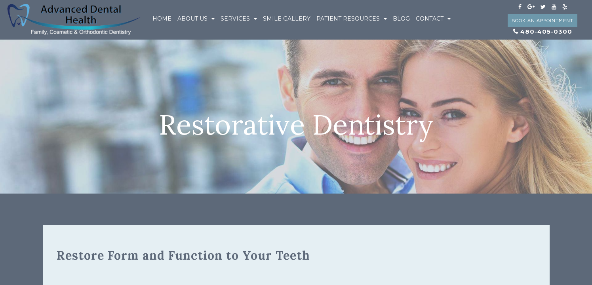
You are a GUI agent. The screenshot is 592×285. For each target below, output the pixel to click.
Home (161, 18)
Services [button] (239, 18)
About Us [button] (196, 18)
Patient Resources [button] (351, 18)
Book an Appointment (542, 20)
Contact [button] (433, 18)
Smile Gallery (286, 18)
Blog (401, 18)
